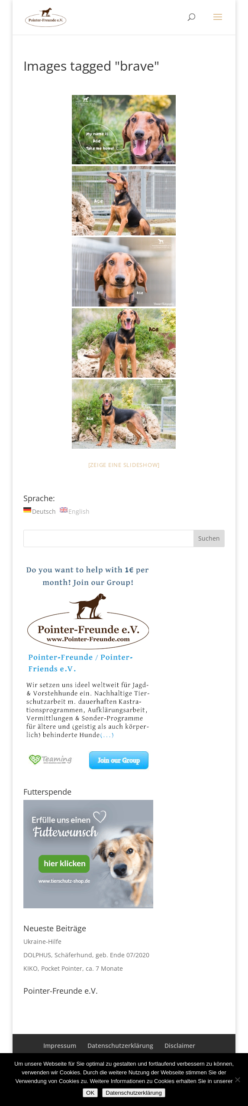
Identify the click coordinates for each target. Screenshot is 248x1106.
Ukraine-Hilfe (42, 941)
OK (90, 1093)
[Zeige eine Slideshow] (124, 465)
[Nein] (237, 1079)
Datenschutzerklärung (120, 1045)
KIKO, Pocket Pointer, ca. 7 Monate (73, 968)
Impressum (59, 1045)
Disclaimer (179, 1045)
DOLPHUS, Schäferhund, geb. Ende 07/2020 (86, 955)
